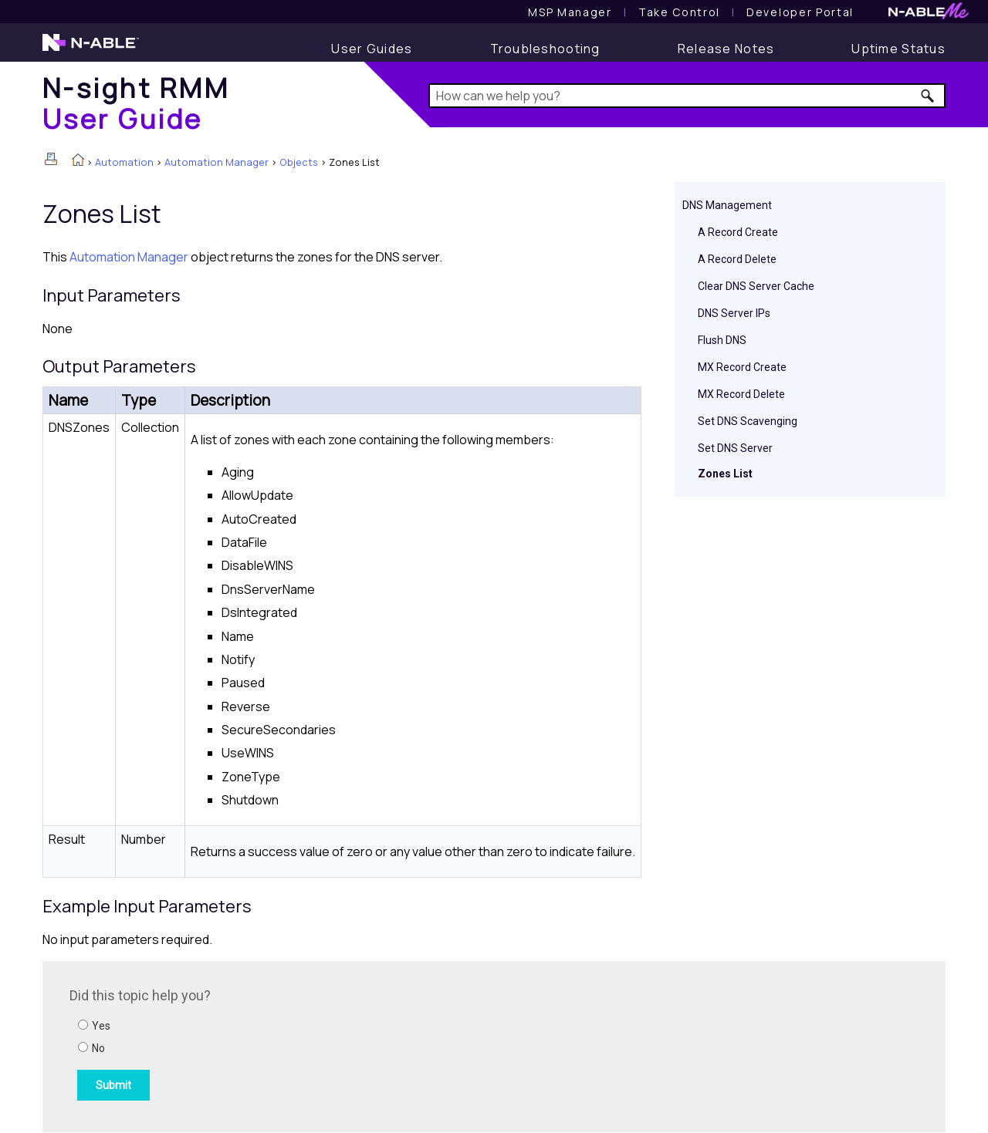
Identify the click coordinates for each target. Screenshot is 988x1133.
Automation (124, 162)
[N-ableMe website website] (928, 15)
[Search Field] (687, 95)
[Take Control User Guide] (679, 12)
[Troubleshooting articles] (545, 48)
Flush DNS (722, 340)
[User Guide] (371, 48)
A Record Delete (737, 259)
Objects (298, 162)
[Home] (135, 103)
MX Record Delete (741, 394)
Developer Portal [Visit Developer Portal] (800, 12)
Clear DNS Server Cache (756, 286)
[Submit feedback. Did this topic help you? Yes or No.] (277, 1044)
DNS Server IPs (734, 313)
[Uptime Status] (898, 48)
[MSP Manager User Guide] (569, 12)
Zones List (725, 473)
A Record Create (738, 232)
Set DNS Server (735, 448)
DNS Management (727, 205)
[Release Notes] (726, 48)
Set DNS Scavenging (747, 421)
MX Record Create (742, 367)
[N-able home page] (90, 49)
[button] (928, 95)
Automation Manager (216, 162)
